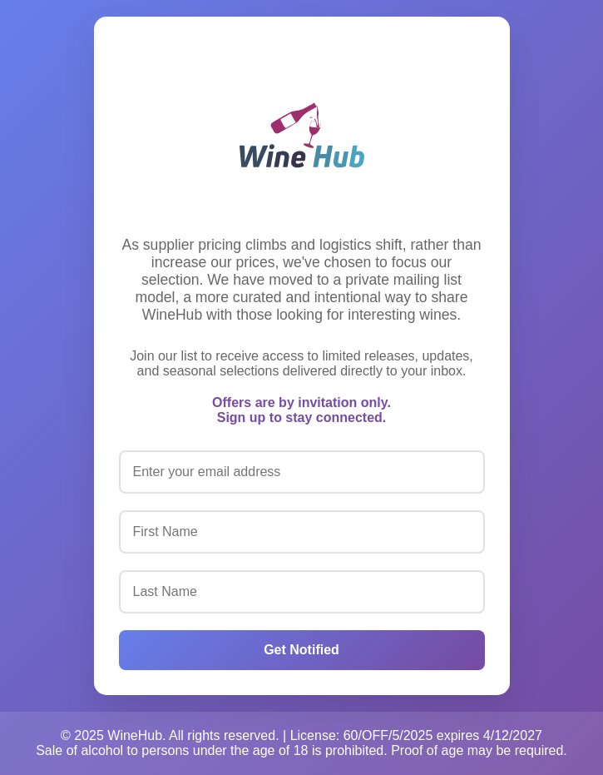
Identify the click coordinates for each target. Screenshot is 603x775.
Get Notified (301, 650)
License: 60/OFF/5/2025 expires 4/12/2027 (416, 735)
